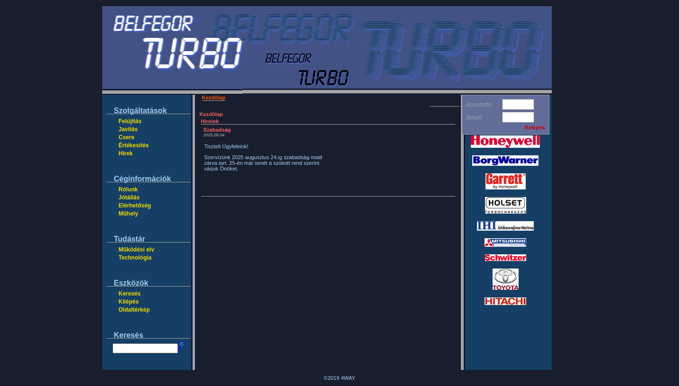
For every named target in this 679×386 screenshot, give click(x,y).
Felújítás (130, 121)
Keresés (130, 293)
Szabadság (217, 130)
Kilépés (129, 301)
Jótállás (129, 197)
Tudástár (129, 239)
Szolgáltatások (140, 111)
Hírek (126, 153)
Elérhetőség (135, 205)
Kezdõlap (214, 97)
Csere (126, 137)
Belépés (535, 127)
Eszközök (131, 283)
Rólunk (128, 189)
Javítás (128, 129)
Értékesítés (134, 145)
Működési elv (136, 249)
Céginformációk (142, 179)
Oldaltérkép (134, 309)
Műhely (128, 213)
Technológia (135, 257)
